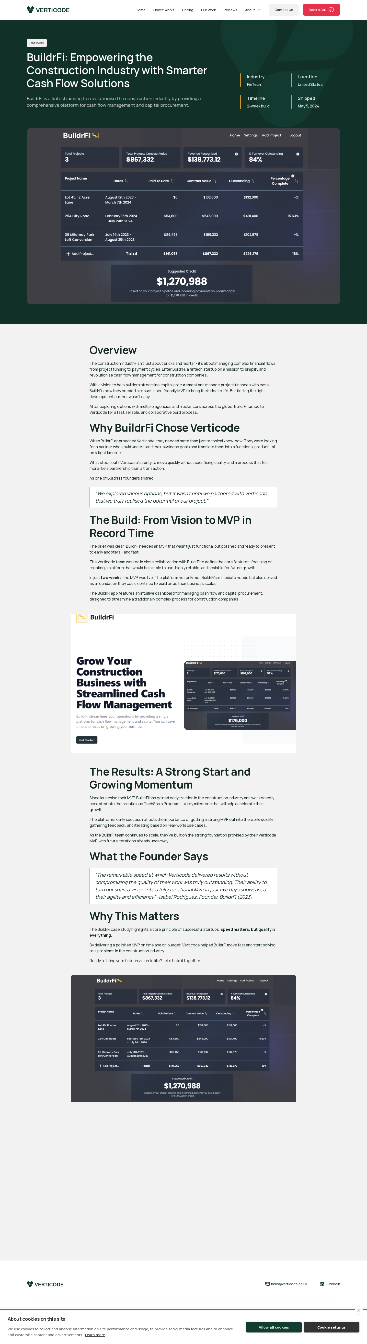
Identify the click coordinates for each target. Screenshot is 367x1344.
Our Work (208, 10)
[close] (359, 1310)
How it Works (163, 10)
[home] (48, 9)
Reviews (230, 10)
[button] (253, 9)
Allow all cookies (274, 1327)
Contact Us (284, 9)
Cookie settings (331, 1327)
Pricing (187, 10)
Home (141, 10)
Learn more (95, 1334)
